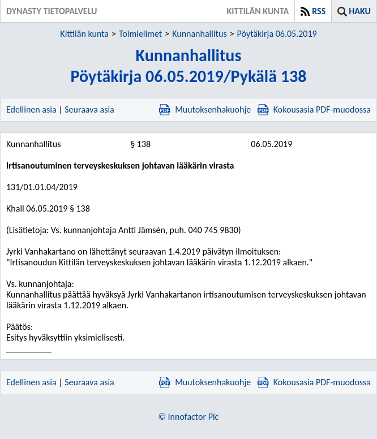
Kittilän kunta (84, 33)
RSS (318, 11)
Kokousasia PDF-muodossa (314, 109)
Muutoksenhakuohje (205, 109)
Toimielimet (140, 33)
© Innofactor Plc (188, 416)
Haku (360, 11)
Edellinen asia (31, 109)
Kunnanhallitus (199, 33)
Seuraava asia (89, 109)
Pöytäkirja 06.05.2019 (277, 33)
